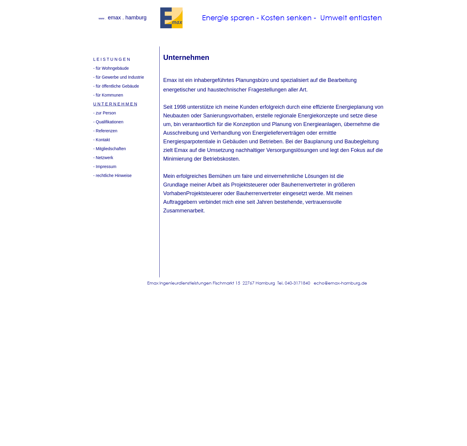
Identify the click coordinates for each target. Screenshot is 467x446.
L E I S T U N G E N (111, 59)
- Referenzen (105, 130)
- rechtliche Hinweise (112, 175)
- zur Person (104, 113)
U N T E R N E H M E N (115, 104)
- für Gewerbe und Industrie (118, 77)
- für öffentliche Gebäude (116, 86)
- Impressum (104, 166)
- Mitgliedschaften (109, 148)
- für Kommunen (108, 95)
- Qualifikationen (108, 121)
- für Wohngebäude (111, 68)
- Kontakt (101, 139)
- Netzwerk (103, 157)
